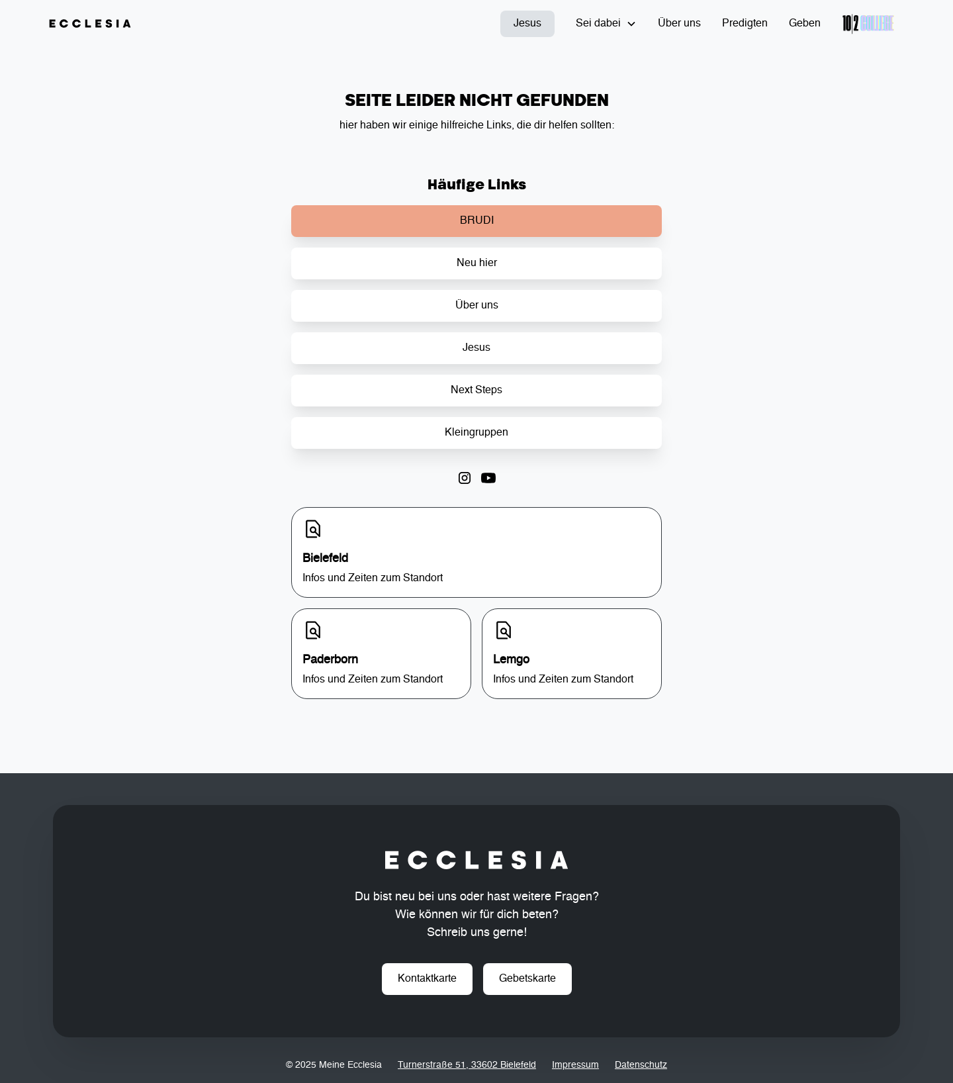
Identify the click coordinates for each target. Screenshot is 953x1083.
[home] (90, 24)
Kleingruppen (476, 433)
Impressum (575, 1065)
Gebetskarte (527, 979)
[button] (606, 24)
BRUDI (477, 221)
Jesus (527, 24)
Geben (805, 24)
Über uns (679, 24)
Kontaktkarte (427, 979)
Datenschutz (641, 1065)
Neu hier (477, 263)
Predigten (745, 24)
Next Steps (476, 390)
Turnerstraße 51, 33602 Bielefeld (467, 1065)
